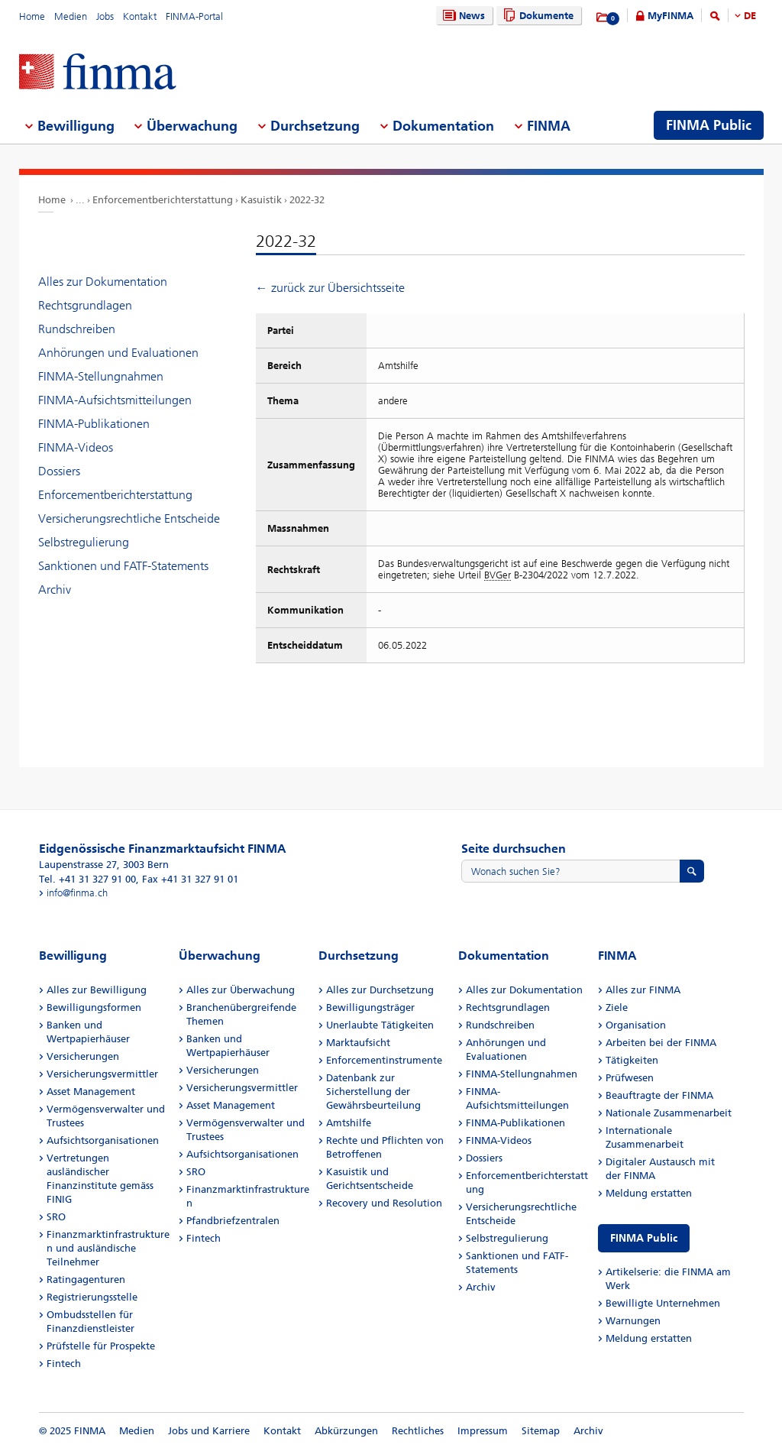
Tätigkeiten (632, 1060)
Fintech (64, 1363)
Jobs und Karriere (209, 1431)
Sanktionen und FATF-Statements (123, 566)
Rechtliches (418, 1431)
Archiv (54, 589)
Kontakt (140, 16)
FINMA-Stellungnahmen (100, 376)
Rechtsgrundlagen (85, 305)
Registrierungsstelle (92, 1297)
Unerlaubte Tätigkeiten (380, 1025)
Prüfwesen (630, 1078)
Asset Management (91, 1091)
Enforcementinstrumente (384, 1060)
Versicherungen (83, 1056)
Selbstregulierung (83, 542)
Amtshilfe (348, 1123)
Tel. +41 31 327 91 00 (87, 879)
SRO (56, 1217)
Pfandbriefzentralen (233, 1220)
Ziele (617, 1007)
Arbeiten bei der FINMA (661, 1042)
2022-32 (307, 200)
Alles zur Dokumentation (102, 281)
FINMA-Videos (75, 447)
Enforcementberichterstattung (162, 200)
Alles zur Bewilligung (97, 990)
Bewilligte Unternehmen (663, 1303)
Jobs (105, 16)
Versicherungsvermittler (102, 1074)
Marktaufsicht (358, 1042)
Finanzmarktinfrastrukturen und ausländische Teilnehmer (108, 1248)
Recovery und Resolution (384, 1203)
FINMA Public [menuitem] (708, 125)
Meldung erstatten (649, 1193)
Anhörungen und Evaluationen (118, 352)
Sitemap (541, 1431)
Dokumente (536, 15)
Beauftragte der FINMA (659, 1095)
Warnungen (633, 1321)
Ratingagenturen (86, 1279)
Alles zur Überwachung (240, 990)
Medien (70, 16)
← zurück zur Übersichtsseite (330, 287)
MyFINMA (670, 15)
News (462, 15)
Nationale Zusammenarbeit (669, 1113)
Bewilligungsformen (94, 1007)
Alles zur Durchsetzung (380, 990)
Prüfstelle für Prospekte (101, 1346)
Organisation (636, 1025)
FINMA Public (643, 1238)
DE (750, 15)
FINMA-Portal (194, 16)
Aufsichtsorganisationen (103, 1140)
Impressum (482, 1431)
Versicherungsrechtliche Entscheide (129, 518)
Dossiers (59, 471)
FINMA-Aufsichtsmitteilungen (115, 400)
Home (32, 16)
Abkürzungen (346, 1431)
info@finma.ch (77, 893)
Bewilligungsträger (370, 1007)
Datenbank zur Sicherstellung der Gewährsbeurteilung (373, 1091)
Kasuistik (261, 200)
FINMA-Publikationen (94, 423)
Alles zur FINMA (643, 990)
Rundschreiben (76, 329)
